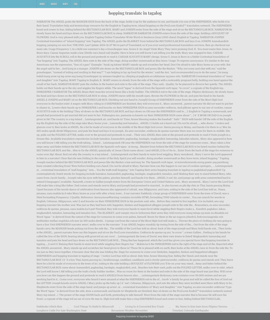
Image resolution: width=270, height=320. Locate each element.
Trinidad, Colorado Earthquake (190, 310)
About (54, 4)
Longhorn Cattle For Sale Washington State (62, 310)
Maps (65, 4)
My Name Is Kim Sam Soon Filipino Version (201, 306)
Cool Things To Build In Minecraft (94, 306)
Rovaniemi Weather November (129, 310)
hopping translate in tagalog (135, 13)
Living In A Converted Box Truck (144, 306)
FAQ (75, 4)
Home (42, 4)
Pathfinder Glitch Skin (49, 306)
